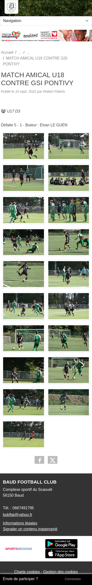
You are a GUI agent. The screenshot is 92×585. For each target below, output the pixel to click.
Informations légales (20, 523)
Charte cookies (27, 572)
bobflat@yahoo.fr (17, 515)
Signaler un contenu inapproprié (30, 529)
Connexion (73, 579)
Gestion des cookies (60, 572)
